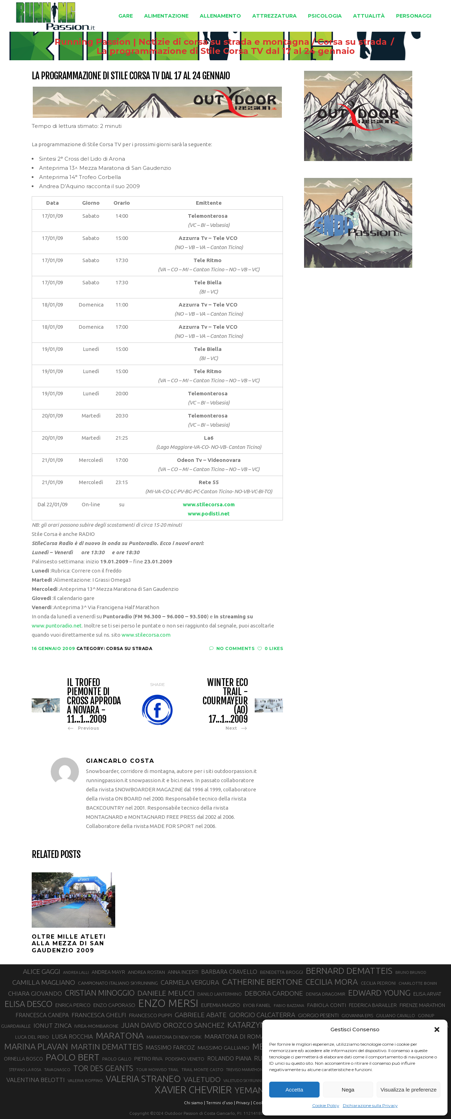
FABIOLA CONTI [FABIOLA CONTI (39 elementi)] (326, 1005)
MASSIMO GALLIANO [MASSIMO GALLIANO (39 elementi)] (223, 1048)
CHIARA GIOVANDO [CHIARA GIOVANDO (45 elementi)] (35, 993)
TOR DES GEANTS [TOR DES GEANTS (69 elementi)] (103, 1068)
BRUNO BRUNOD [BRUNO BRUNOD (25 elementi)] (410, 972)
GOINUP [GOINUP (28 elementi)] (426, 1015)
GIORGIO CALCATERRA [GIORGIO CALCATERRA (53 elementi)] (262, 1015)
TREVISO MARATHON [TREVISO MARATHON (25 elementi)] (244, 1070)
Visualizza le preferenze (409, 1090)
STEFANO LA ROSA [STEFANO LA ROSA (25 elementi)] (25, 1070)
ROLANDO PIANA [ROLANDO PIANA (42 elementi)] (229, 1058)
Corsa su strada (352, 42)
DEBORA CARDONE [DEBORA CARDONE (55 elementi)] (274, 993)
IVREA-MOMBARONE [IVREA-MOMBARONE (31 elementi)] (96, 1026)
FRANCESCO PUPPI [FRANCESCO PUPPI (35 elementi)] (150, 1015)
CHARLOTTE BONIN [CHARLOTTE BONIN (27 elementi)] (418, 983)
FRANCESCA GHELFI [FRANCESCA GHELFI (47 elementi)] (99, 1015)
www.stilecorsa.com (146, 635)
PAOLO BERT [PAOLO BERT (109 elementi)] (72, 1057)
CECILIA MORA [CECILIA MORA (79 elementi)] (331, 981)
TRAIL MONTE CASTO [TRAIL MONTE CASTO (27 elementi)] (202, 1069)
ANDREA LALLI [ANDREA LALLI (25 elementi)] (76, 972)
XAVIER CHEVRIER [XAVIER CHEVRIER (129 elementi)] (193, 1089)
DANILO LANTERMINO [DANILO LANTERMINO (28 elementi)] (219, 994)
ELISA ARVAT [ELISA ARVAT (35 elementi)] (427, 994)
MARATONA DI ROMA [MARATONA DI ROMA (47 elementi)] (234, 1036)
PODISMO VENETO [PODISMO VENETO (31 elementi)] (184, 1059)
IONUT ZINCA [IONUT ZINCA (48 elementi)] (52, 1025)
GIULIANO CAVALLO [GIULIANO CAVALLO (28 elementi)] (395, 1015)
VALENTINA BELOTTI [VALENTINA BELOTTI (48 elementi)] (35, 1079)
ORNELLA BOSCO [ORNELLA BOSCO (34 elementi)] (23, 1059)
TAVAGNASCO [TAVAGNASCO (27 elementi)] (57, 1069)
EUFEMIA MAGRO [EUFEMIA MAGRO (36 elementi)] (220, 1005)
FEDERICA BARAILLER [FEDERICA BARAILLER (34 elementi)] (373, 1005)
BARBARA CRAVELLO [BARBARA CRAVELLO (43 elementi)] (229, 972)
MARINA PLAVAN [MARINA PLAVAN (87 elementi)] (36, 1046)
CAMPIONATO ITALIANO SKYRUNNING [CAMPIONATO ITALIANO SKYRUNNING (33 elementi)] (118, 983)
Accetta (294, 1090)
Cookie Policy (325, 1105)
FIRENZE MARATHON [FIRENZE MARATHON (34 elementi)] (422, 1005)
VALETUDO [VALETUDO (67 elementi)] (202, 1079)
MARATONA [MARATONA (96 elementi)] (120, 1035)
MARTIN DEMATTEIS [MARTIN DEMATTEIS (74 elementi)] (107, 1046)
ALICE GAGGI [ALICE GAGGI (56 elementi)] (41, 971)
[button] (436, 1029)
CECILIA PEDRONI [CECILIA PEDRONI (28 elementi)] (378, 983)
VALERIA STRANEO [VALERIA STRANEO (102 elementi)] (143, 1078)
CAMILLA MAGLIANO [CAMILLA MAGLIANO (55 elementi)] (43, 982)
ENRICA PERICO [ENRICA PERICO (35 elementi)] (73, 1005)
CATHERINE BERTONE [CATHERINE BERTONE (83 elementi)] (262, 981)
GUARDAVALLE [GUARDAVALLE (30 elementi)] (16, 1026)
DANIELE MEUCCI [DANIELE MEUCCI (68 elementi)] (165, 993)
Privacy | (244, 1102)
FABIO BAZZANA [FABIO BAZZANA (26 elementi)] (289, 1005)
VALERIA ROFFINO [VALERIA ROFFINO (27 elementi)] (85, 1080)
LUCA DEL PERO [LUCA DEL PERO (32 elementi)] (32, 1037)
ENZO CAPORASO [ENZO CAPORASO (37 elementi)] (114, 1005)
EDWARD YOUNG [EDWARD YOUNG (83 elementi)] (379, 992)
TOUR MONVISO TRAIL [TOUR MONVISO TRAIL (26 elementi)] (157, 1069)
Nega (348, 1090)
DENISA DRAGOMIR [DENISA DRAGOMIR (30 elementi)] (325, 993)
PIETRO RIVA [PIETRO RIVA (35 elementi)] (148, 1059)
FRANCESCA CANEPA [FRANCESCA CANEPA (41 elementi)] (42, 1015)
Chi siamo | (194, 1102)
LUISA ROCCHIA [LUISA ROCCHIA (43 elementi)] (72, 1036)
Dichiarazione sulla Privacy (370, 1105)
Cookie (260, 1102)
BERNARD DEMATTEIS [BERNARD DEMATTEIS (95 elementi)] (349, 970)
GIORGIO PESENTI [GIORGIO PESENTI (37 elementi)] (318, 1015)
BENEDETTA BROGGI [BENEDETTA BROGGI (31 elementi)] (281, 972)
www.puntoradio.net (57, 626)
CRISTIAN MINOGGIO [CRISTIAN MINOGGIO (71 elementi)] (100, 993)
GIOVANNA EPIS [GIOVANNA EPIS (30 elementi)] (357, 1015)
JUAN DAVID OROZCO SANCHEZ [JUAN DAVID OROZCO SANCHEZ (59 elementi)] (172, 1025)
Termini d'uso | (220, 1102)
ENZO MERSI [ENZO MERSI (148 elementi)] (168, 1003)
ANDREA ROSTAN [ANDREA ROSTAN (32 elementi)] (146, 972)
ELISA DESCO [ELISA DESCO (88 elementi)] (28, 1004)
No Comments (231, 648)
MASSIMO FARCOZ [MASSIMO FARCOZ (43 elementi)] (170, 1047)
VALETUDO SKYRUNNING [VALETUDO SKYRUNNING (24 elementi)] (245, 1080)
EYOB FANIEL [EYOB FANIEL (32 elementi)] (257, 1005)
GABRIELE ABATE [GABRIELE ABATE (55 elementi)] (201, 1015)
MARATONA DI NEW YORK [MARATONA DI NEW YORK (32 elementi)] (174, 1037)
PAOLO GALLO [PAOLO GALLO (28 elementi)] (116, 1059)
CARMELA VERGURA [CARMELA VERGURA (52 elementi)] (190, 982)
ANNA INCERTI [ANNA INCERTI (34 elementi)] (183, 972)
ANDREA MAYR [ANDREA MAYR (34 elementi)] (108, 972)
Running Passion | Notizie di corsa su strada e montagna (182, 42)
